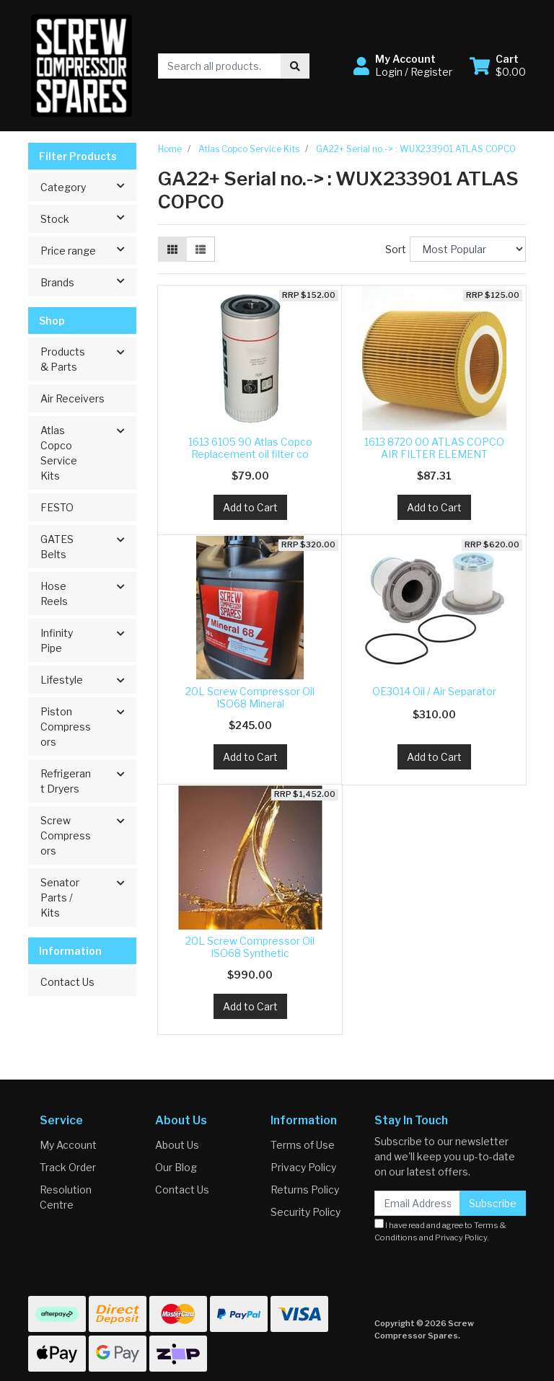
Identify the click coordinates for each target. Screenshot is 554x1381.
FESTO (57, 507)
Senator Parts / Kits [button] (59, 897)
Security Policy (305, 1212)
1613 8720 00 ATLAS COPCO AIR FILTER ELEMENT (434, 448)
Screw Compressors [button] (65, 835)
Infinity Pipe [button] (56, 640)
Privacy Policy (303, 1167)
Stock (88, 218)
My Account (68, 1145)
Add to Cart (250, 507)
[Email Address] (417, 1203)
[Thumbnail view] (172, 249)
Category (88, 186)
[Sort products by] (468, 249)
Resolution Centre (66, 1197)
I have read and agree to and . (440, 1231)
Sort (395, 249)
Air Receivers (72, 398)
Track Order (68, 1167)
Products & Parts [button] (62, 359)
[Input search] (219, 66)
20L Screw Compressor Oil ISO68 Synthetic (250, 947)
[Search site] (295, 66)
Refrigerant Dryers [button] (65, 781)
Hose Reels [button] (54, 593)
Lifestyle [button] (61, 680)
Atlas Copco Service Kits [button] (58, 453)
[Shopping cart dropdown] (498, 66)
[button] (402, 66)
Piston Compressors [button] (65, 726)
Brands (88, 281)
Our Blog (176, 1167)
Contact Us (67, 982)
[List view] (200, 249)
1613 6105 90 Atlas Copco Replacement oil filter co (250, 448)
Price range (88, 249)
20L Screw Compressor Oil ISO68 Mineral (250, 697)
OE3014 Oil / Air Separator (434, 691)
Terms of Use (303, 1145)
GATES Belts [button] (57, 546)
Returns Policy (305, 1189)
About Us (177, 1145)
